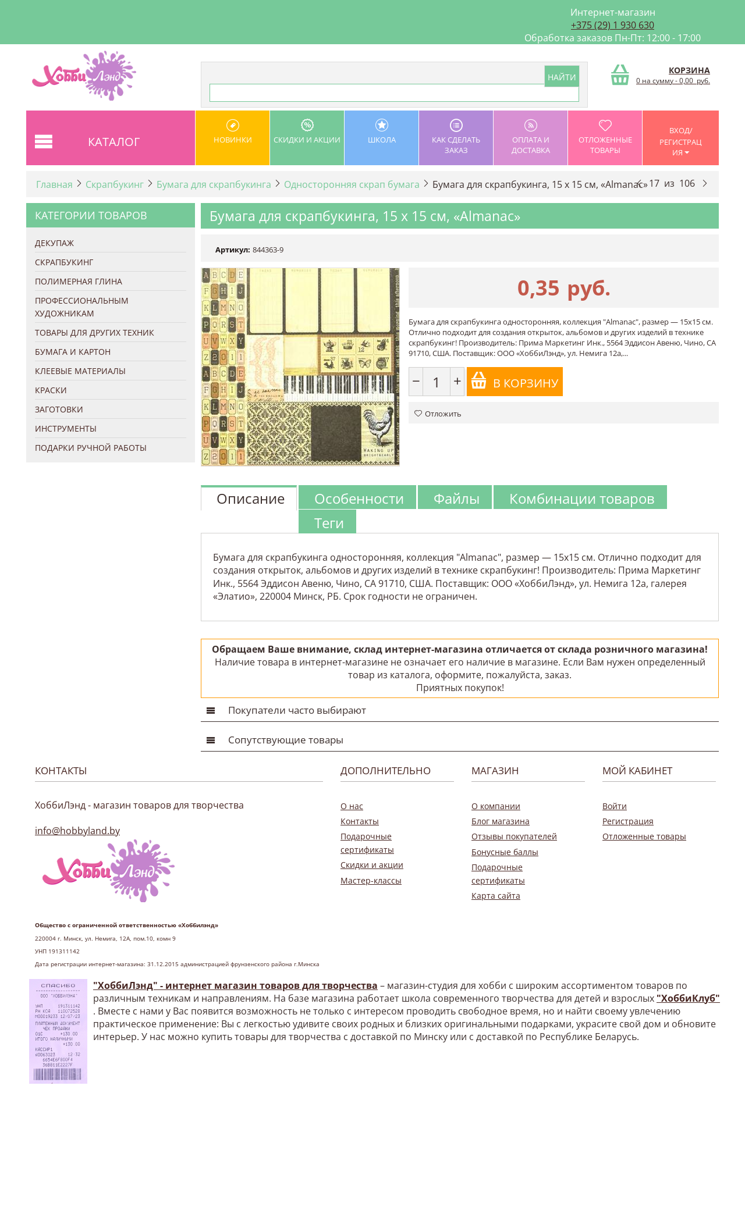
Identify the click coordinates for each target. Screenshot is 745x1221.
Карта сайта (495, 895)
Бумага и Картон (73, 351)
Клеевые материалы (80, 370)
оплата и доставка (530, 137)
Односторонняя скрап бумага (352, 184)
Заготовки (59, 409)
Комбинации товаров (582, 498)
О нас (351, 805)
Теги (329, 522)
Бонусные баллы (504, 851)
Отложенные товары (605, 137)
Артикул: (232, 249)
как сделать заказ (456, 137)
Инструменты (66, 428)
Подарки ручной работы (91, 447)
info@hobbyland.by (77, 830)
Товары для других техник (94, 332)
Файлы (457, 498)
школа (381, 132)
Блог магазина (500, 821)
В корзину (514, 381)
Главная (54, 184)
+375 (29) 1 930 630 (612, 25)
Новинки (232, 132)
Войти (614, 805)
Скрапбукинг (115, 184)
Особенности (359, 498)
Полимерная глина (78, 281)
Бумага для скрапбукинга (214, 184)
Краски (51, 390)
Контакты (359, 821)
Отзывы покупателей (514, 836)
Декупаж (54, 242)
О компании (495, 805)
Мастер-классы (371, 880)
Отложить (438, 413)
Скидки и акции (307, 132)
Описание (251, 498)
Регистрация (628, 821)
